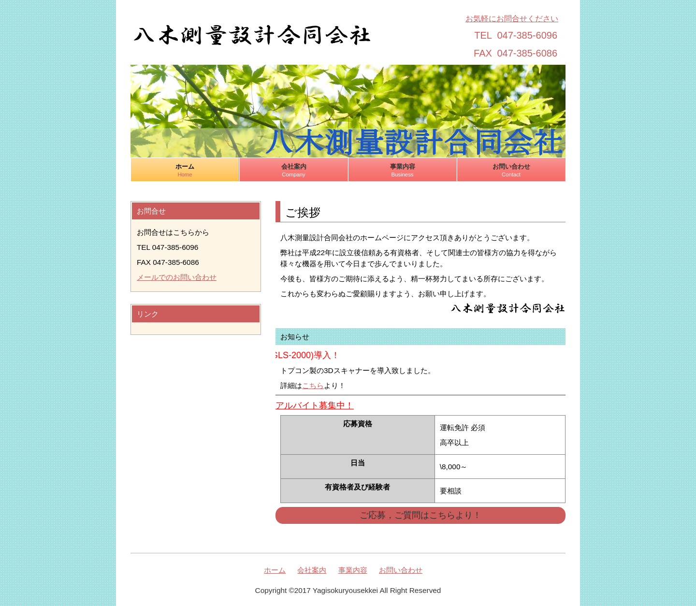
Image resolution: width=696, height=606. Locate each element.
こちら (313, 385)
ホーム (185, 170)
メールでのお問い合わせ (177, 277)
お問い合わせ (511, 170)
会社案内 (294, 170)
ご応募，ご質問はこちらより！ (420, 515)
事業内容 (402, 170)
